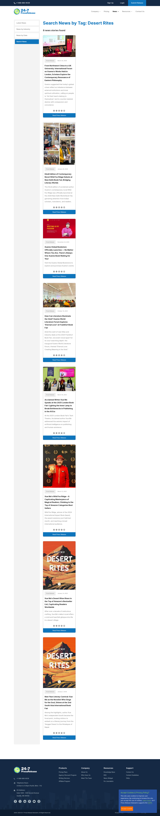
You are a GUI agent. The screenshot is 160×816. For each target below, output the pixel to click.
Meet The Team (86, 778)
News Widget (108, 778)
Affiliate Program (64, 781)
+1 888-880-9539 (22, 3)
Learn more (147, 800)
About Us (84, 772)
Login (122, 3)
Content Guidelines (132, 775)
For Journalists (108, 781)
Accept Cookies (126, 809)
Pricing (106, 11)
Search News (21, 41)
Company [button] (95, 11)
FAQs (128, 778)
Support (129, 768)
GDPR (150, 803)
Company (85, 768)
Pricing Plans (63, 772)
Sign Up (110, 3)
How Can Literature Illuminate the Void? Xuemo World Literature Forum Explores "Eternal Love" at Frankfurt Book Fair (59, 322)
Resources (108, 768)
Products (63, 768)
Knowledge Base (109, 772)
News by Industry (23, 29)
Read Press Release (59, 115)
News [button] (115, 11)
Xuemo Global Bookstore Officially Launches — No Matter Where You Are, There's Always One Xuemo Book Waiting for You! (59, 253)
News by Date (21, 35)
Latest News (21, 23)
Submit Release (137, 3)
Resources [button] (126, 11)
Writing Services (64, 778)
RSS (105, 775)
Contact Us (140, 11)
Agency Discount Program (67, 775)
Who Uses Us (85, 775)
